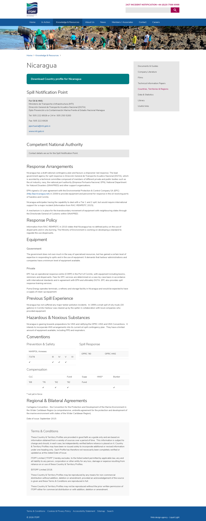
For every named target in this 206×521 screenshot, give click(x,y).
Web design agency (159, 517)
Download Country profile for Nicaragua (56, 79)
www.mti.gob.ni (36, 131)
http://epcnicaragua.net (38, 193)
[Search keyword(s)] (148, 10)
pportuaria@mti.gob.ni (39, 126)
